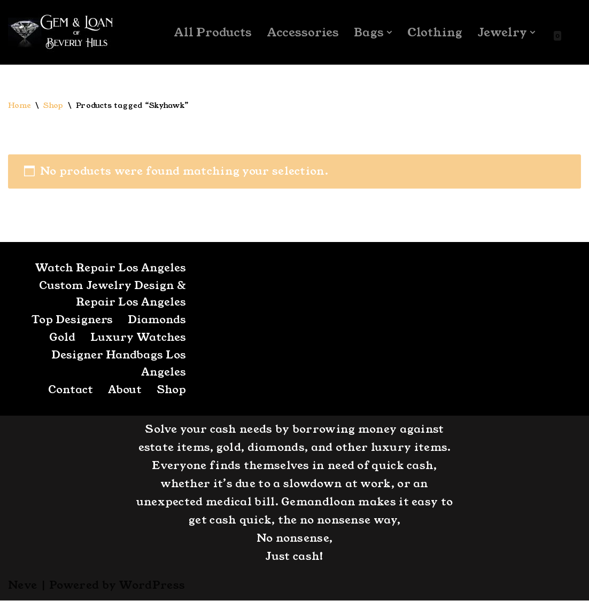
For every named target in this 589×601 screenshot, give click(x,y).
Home (19, 105)
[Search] (572, 32)
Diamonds (157, 320)
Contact (69, 390)
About (124, 390)
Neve (22, 585)
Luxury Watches (138, 338)
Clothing (434, 32)
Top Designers (72, 320)
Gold (62, 338)
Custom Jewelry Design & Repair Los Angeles (112, 294)
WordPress (152, 585)
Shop (54, 105)
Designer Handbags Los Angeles (118, 364)
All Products (212, 32)
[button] (389, 32)
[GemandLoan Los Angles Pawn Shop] (61, 32)
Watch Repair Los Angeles (110, 268)
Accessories (302, 32)
